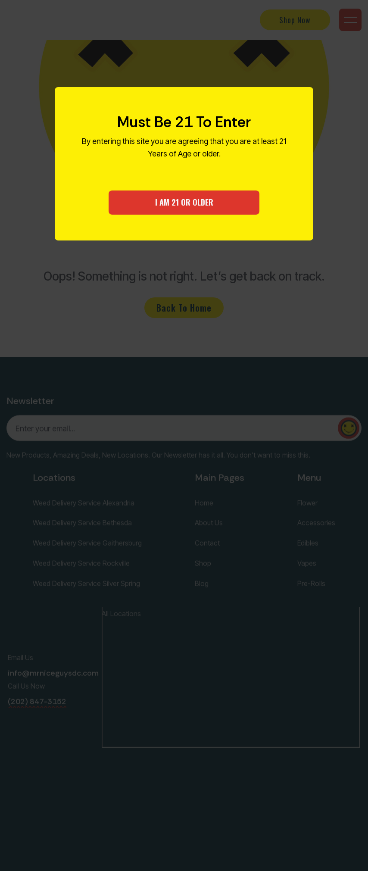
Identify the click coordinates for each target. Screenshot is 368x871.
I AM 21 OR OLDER (184, 202)
